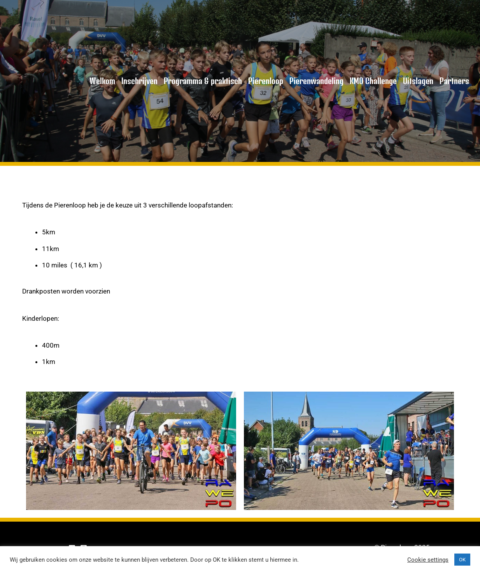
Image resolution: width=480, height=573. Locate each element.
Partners (454, 81)
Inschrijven (139, 81)
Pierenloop (265, 81)
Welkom (102, 81)
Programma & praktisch (203, 81)
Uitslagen (418, 81)
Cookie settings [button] (427, 559)
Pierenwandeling (316, 81)
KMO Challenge (373, 81)
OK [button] (462, 559)
